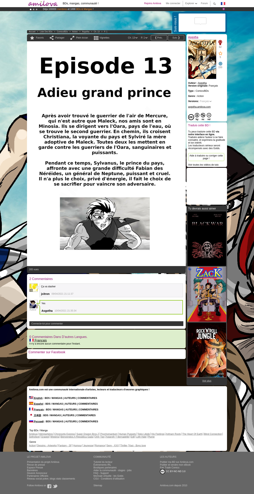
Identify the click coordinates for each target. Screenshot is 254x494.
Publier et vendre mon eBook (175, 464)
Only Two (100, 436)
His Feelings (158, 434)
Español (36, 403)
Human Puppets (127, 434)
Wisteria (54, 436)
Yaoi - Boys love (137, 445)
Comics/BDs (62, 32)
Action (75, 32)
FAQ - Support (101, 473)
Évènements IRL (102, 464)
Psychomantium (108, 434)
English (36, 398)
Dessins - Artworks (47, 445)
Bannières (32, 470)
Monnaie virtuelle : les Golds (108, 476)
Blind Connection (213, 434)
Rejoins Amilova (152, 3)
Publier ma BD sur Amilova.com (176, 462)
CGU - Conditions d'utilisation (108, 478)
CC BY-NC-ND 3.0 (173, 471)
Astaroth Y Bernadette (117, 436)
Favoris (40, 37)
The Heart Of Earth (192, 434)
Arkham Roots (173, 434)
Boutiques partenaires (105, 467)
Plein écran (82, 37)
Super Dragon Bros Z (87, 434)
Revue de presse (36, 464)
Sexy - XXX (113, 445)
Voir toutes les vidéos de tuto (203, 164)
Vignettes (104, 37)
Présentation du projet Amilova (43, 462)
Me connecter (173, 3)
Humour (77, 445)
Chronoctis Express (64, 434)
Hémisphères (46, 434)
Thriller (124, 445)
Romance (100, 445)
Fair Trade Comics (169, 467)
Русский (36, 421)
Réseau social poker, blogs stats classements (51, 478)
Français (38, 340)
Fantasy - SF (65, 445)
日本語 (35, 415)
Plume (151, 436)
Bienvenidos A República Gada (77, 436)
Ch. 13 (97, 32)
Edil (133, 436)
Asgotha (85, 32)
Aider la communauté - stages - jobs (112, 470)
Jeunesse (88, 445)
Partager (59, 37)
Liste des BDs (46, 32)
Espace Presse (35, 467)
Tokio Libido (143, 434)
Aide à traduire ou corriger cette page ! (206, 157)
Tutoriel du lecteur (103, 462)
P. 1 (106, 32)
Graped (45, 436)
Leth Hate (141, 436)
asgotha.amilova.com (199, 106)
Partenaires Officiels (37, 476)
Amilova (33, 434)
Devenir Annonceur (37, 473)
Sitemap (97, 485)
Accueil (32, 32)
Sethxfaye (34, 436)
